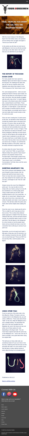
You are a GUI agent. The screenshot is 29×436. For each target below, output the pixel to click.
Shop (2, 419)
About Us (3, 411)
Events (2, 415)
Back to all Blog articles (8, 381)
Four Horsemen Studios (15, 9)
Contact (2, 422)
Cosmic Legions (4, 409)
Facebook (3, 394)
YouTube (15, 394)
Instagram (9, 394)
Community (3, 417)
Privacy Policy (4, 424)
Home (2, 404)
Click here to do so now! (8, 401)
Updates (3, 413)
